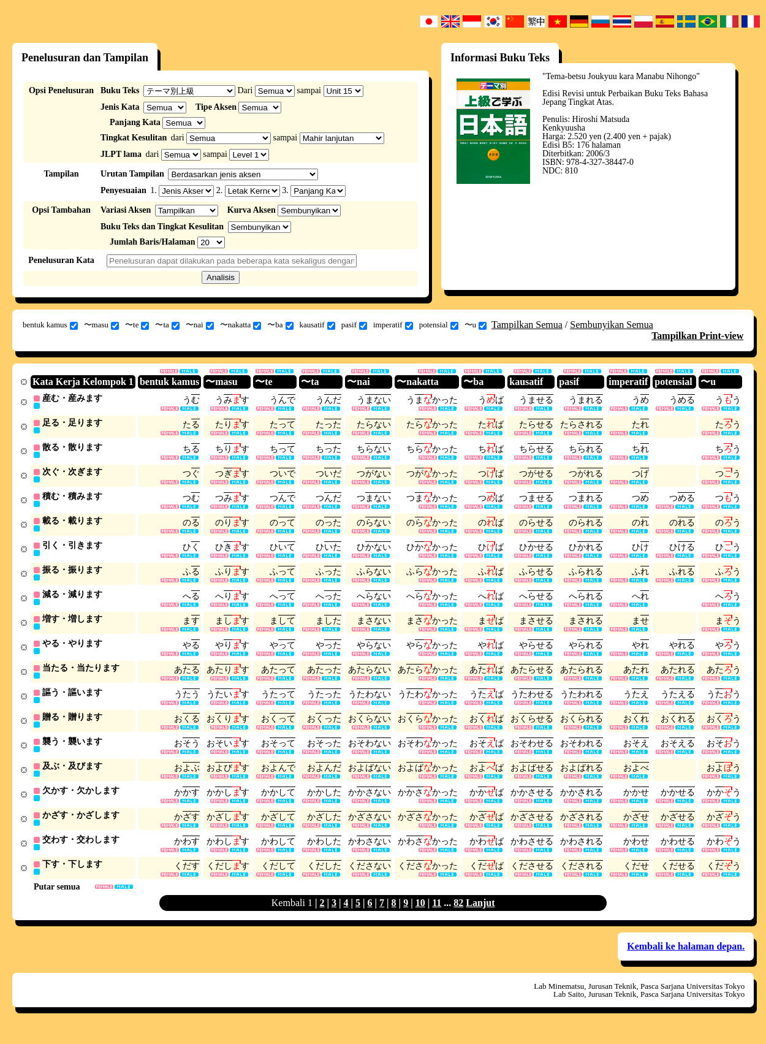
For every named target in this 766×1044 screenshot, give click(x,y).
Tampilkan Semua (527, 324)
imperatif (393, 325)
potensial (438, 325)
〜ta (167, 325)
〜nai (200, 325)
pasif (354, 325)
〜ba (280, 325)
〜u (476, 325)
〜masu (101, 325)
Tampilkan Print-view (697, 335)
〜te (137, 325)
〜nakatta (241, 325)
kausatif (317, 325)
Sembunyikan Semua (611, 324)
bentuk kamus (50, 325)
